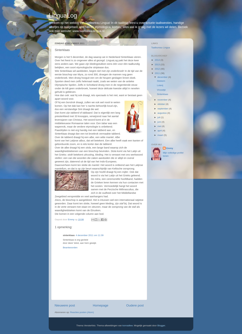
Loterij (160, 85)
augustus (162, 113)
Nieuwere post (65, 305)
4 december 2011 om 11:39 (90, 235)
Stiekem (161, 81)
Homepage (100, 305)
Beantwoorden (70, 247)
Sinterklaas (162, 94)
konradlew (128, 325)
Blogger (161, 325)
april (159, 130)
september (163, 108)
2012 (157, 69)
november (162, 99)
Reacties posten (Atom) (82, 312)
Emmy (169, 148)
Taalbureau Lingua (160, 47)
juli (159, 117)
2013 (157, 64)
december (162, 77)
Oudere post (135, 305)
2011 (157, 73)
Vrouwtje (161, 90)
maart (160, 135)
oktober (161, 104)
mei (159, 126)
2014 (157, 60)
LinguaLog (63, 15)
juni (159, 122)
